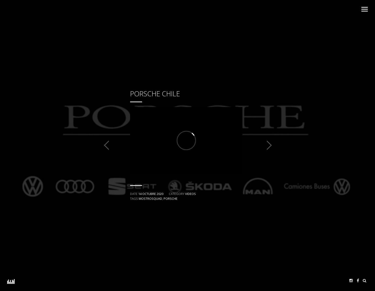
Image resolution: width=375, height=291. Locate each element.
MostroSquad (150, 198)
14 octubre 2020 (150, 194)
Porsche (170, 198)
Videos (190, 194)
